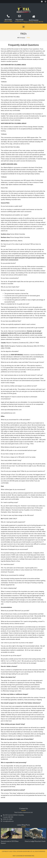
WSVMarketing (29, 855)
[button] (23, 26)
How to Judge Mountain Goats (35, 841)
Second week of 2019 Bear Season (10, 842)
